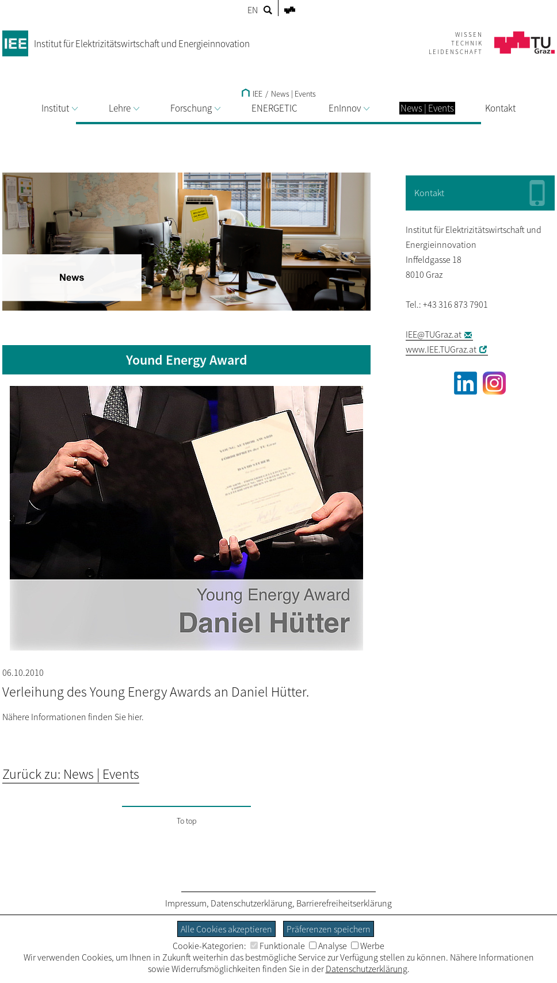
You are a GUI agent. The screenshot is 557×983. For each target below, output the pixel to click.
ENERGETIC (274, 108)
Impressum (186, 903)
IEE (252, 94)
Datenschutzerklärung (251, 903)
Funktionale (277, 945)
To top (187, 821)
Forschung (195, 108)
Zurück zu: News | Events (70, 774)
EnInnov (349, 108)
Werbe (367, 945)
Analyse (328, 945)
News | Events (293, 94)
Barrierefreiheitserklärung (344, 903)
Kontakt (500, 108)
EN (252, 10)
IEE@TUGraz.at (433, 334)
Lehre (124, 108)
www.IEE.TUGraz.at (441, 349)
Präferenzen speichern (329, 929)
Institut (59, 108)
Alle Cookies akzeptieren (226, 929)
